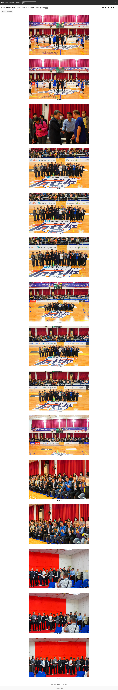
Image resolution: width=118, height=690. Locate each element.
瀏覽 (6, 2)
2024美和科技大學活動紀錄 (13, 8)
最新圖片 (18, 2)
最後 (66, 684)
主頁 (2, 8)
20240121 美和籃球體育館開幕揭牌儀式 (33, 8)
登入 (116, 2)
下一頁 (62, 684)
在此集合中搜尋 (8, 11)
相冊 (2, 2)
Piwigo (61, 688)
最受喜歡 (11, 2)
